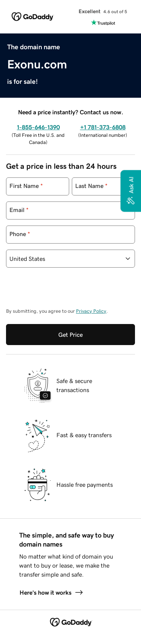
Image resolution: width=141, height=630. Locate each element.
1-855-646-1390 (38, 127)
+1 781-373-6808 (103, 127)
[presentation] (63, 291)
